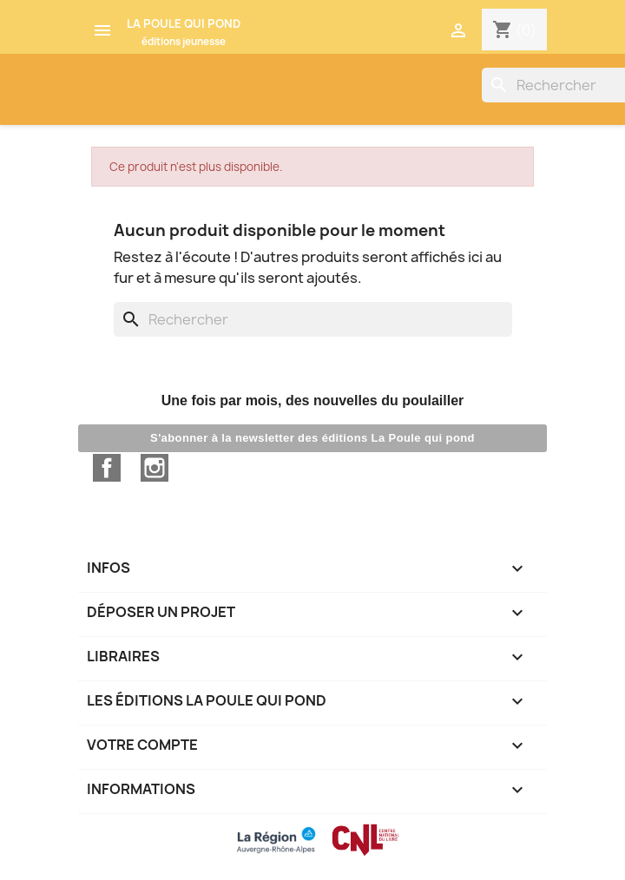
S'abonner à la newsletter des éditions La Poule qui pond (312, 437)
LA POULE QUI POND (183, 23)
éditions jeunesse (183, 42)
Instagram (154, 468)
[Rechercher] (313, 319)
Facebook (107, 468)
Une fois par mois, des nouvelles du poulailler (312, 400)
